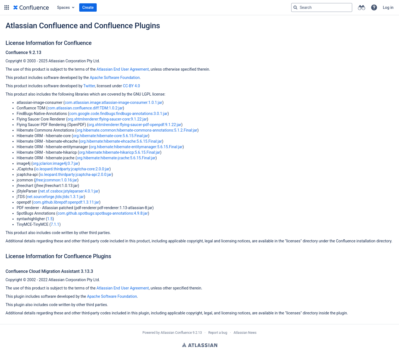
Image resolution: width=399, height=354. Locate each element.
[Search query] (321, 7)
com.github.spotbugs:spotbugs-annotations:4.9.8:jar (103, 213)
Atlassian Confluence (176, 333)
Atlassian (199, 344)
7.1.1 (55, 224)
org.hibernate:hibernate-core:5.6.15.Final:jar (110, 136)
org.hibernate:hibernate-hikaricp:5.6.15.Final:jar (119, 152)
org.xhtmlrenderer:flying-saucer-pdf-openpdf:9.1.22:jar (134, 124)
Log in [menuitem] (388, 7)
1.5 (49, 219)
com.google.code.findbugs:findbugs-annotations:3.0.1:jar (118, 113)
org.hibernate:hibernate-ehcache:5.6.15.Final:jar (121, 141)
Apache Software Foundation (115, 77)
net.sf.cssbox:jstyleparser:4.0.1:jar (68, 191)
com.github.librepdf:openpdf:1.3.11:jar (66, 202)
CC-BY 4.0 (131, 86)
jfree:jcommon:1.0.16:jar (56, 180)
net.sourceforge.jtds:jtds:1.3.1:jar (55, 196)
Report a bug (217, 333)
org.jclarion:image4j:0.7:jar (55, 163)
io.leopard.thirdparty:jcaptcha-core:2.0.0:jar (72, 169)
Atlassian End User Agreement (122, 69)
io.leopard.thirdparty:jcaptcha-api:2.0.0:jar (76, 174)
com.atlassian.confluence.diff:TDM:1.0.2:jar (85, 108)
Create (88, 7)
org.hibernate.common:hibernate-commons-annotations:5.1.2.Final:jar (136, 130)
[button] (7, 7)
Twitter (89, 86)
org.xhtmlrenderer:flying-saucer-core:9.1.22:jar (107, 119)
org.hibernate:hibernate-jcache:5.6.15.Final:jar (116, 158)
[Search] (295, 7)
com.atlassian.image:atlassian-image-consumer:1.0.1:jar (113, 102)
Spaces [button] (63, 7)
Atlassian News (245, 333)
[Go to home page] (31, 7)
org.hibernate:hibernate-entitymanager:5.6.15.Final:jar (136, 147)
